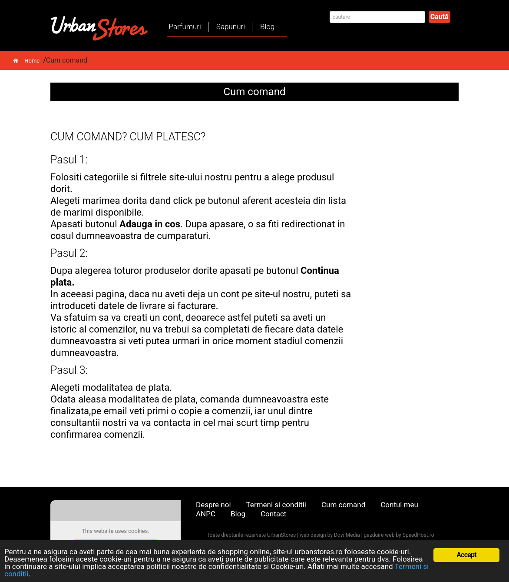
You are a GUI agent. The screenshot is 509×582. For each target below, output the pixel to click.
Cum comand (343, 504)
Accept (466, 555)
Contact (273, 513)
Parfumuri (185, 26)
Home (26, 60)
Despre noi (213, 504)
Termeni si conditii (276, 504)
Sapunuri (230, 26)
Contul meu (399, 504)
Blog (267, 26)
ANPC (205, 513)
